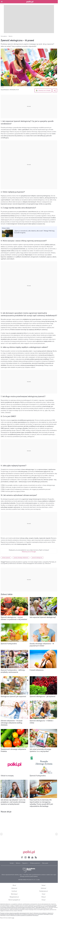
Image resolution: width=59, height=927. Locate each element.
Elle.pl (14, 885)
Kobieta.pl (43, 888)
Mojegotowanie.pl (14, 897)
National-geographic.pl (14, 900)
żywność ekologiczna (37, 557)
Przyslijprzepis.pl (43, 891)
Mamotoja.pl (14, 894)
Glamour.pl (14, 888)
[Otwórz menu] (2, 2)
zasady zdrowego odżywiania (21, 557)
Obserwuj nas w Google (43, 90)
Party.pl (43, 885)
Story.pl (43, 900)
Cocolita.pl (14, 891)
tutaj (13, 917)
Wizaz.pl (44, 897)
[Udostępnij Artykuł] (54, 90)
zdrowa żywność (6, 557)
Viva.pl (43, 894)
